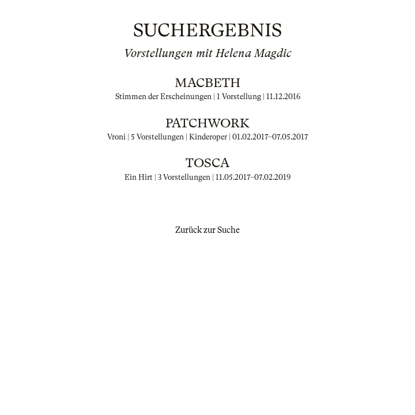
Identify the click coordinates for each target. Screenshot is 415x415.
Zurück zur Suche (207, 230)
